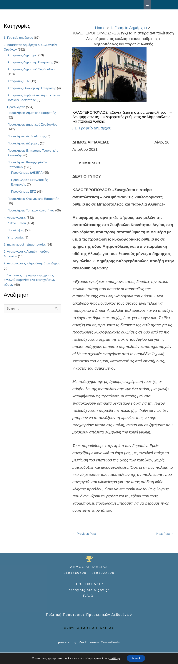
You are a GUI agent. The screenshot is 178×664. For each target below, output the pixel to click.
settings (115, 658)
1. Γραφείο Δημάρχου (19, 37)
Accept (136, 658)
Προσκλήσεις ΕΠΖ (23, 196)
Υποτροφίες (15, 247)
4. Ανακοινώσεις (15, 227)
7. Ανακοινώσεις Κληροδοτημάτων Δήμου (32, 273)
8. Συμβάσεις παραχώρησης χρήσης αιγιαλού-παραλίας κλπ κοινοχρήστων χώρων (30, 289)
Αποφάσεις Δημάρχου (22, 55)
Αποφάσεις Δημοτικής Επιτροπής (30, 62)
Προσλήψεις (15, 239)
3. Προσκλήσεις (14, 112)
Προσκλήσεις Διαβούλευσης (26, 141)
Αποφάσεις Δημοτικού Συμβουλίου (31, 69)
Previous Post (84, 533)
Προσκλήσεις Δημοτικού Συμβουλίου (32, 129)
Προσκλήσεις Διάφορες (23, 148)
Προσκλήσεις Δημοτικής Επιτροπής (31, 117)
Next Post (165, 533)
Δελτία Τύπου (16, 232)
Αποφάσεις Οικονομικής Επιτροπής (32, 88)
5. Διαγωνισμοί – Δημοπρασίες (25, 254)
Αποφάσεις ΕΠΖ (18, 81)
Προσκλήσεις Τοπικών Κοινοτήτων (31, 215)
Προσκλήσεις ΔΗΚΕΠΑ (27, 177)
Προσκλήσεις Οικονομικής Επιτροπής (33, 203)
